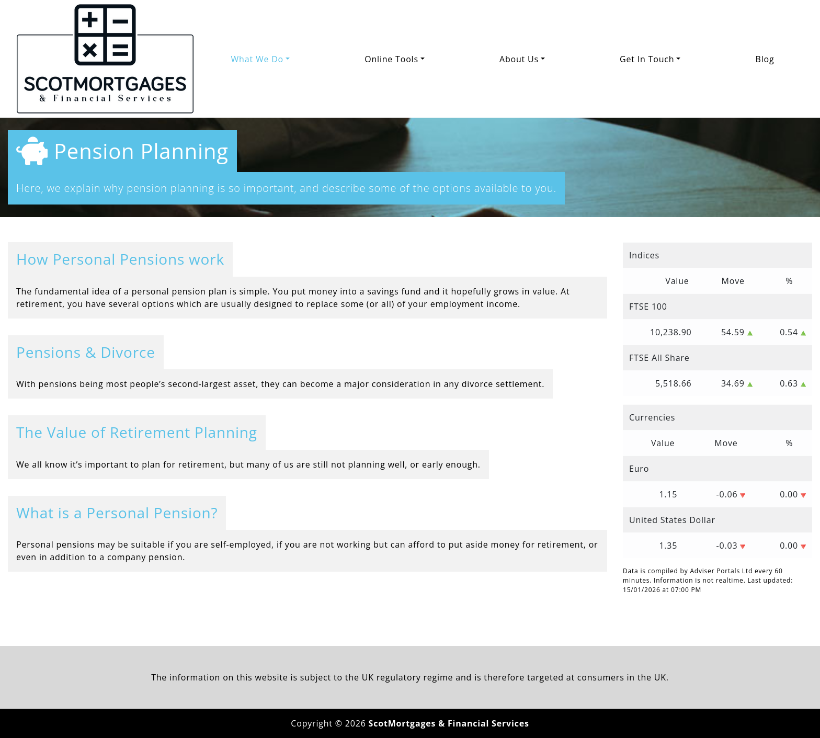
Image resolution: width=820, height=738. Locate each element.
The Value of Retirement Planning (136, 432)
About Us (519, 59)
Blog (765, 59)
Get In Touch (647, 59)
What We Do (257, 59)
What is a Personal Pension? (117, 513)
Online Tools (391, 59)
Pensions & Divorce (85, 352)
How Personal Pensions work (120, 259)
